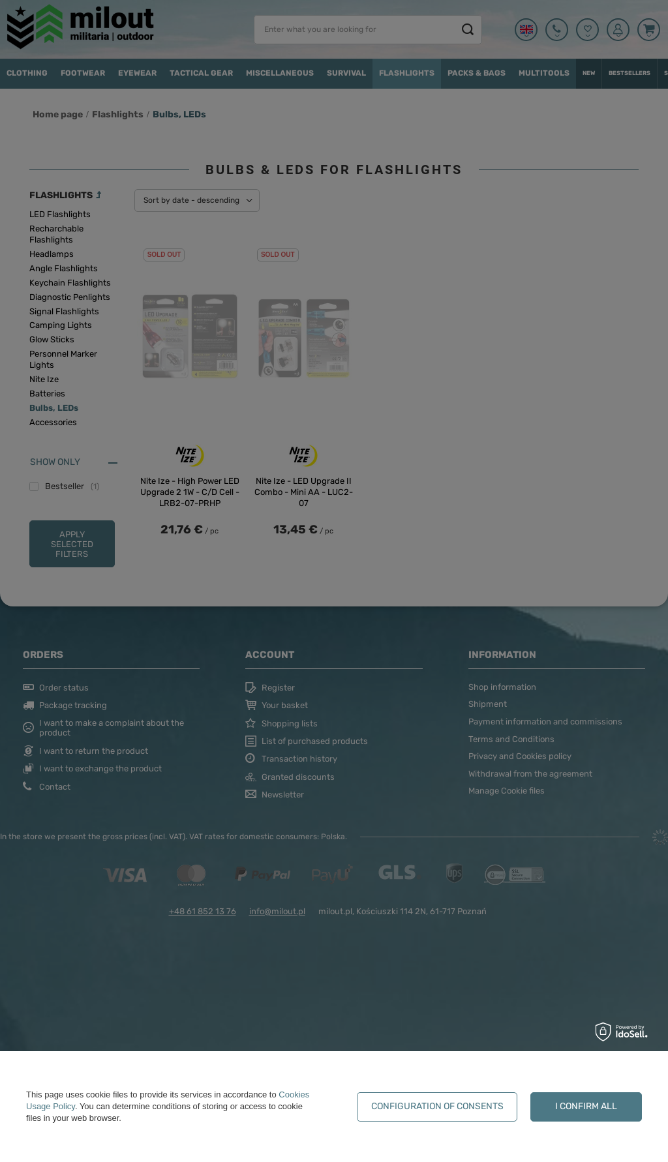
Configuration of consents (437, 1106)
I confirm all (586, 1106)
